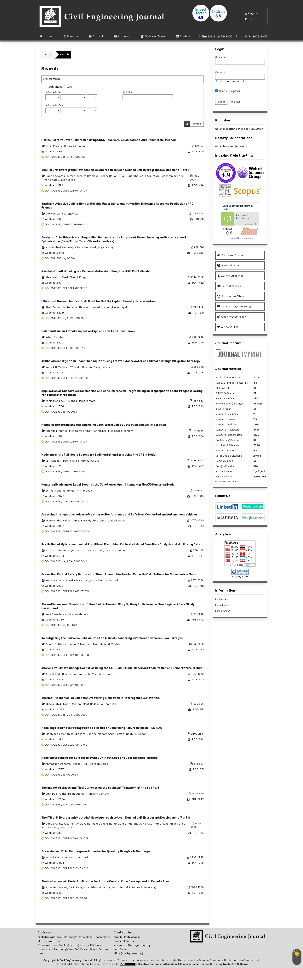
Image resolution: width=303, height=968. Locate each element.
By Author (127, 92)
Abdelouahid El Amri (58, 704)
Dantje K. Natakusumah (60, 176)
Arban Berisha (54, 337)
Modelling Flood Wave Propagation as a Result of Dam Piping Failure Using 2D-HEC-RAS (101, 728)
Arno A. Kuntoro (150, 176)
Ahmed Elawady (82, 520)
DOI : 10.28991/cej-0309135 (61, 774)
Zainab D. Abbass (56, 644)
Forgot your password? (229, 81)
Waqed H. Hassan (81, 367)
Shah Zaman (53, 307)
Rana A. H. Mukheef (57, 367)
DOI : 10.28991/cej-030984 (61, 411)
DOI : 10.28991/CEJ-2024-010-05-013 (67, 655)
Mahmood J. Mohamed (59, 734)
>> (200, 915)
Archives (122, 36)
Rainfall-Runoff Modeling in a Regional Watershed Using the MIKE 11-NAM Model (95, 271)
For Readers (222, 599)
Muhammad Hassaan (77, 307)
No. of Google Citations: (229, 455)
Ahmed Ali (100, 430)
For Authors (221, 605)
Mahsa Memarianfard (81, 401)
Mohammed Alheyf (81, 430)
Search (197, 123)
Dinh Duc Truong (56, 793)
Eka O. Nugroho (129, 176)
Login (249, 19)
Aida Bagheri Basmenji (59, 247)
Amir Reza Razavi (56, 614)
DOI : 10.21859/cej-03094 (60, 258)
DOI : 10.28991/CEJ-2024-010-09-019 (67, 531)
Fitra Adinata (49, 179)
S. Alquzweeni (102, 367)
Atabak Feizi (81, 763)
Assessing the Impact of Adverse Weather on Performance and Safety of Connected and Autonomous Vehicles (119, 514)
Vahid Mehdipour (56, 401)
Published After (53, 92)
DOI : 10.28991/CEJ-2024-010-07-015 (67, 591)
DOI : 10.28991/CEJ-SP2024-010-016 (66, 378)
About (69, 36)
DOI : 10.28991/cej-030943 (61, 625)
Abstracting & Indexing (234, 306)
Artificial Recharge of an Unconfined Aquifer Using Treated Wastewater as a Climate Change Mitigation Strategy (120, 361)
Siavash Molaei (99, 763)
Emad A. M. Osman (77, 580)
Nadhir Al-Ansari (136, 734)
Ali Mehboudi (85, 490)
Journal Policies (229, 286)
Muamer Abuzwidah (58, 520)
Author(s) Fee (227, 327)
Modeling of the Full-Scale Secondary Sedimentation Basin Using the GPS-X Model (98, 454)
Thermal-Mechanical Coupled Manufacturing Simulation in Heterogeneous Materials (100, 698)
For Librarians (222, 610)
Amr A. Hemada (55, 580)
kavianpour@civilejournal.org (131, 945)
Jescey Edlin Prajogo (144, 887)
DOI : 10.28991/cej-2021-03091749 (65, 804)
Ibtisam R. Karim (85, 734)
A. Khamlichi (109, 704)
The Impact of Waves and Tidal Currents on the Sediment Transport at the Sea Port (100, 787)
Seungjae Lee (70, 213)
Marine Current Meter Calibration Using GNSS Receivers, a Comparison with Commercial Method (108, 140)
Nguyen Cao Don (99, 793)
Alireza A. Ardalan (74, 146)
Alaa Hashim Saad (56, 277)
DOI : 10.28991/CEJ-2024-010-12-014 (66, 685)
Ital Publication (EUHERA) (231, 146)
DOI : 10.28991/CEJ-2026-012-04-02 (66, 224)
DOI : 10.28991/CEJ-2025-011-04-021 (66, 838)
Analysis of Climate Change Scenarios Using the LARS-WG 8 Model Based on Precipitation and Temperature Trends (121, 668)
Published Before (54, 105)
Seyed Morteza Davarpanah (85, 550)
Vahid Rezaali (53, 146)
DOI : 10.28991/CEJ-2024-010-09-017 (67, 471)
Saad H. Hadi (53, 674)
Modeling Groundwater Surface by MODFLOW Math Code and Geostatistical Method (99, 757)
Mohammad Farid (172, 176)
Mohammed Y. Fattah (111, 734)
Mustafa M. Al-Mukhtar (107, 644)
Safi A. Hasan (53, 460)
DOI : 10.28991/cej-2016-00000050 (66, 501)
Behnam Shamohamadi (60, 490)
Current (96, 36)
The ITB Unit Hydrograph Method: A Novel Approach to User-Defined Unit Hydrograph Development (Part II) (116, 170)
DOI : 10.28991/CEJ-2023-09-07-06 (66, 348)
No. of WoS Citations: (227, 445)
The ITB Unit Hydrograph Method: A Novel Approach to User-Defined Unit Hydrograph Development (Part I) (115, 817)
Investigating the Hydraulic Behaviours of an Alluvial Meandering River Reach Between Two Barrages (112, 638)
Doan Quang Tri (78, 793)
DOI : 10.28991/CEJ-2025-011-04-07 (66, 441)
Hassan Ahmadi (78, 614)
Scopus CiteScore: (226, 450)
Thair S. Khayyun (80, 277)
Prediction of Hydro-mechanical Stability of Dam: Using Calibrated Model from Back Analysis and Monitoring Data (120, 544)
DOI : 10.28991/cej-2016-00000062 (66, 714)
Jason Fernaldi (120, 887)
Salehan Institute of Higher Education (239, 129)
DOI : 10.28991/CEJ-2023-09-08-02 (66, 898)
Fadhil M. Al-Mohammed (98, 674)
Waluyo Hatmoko (88, 176)
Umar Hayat (119, 307)
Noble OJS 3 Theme (235, 964)
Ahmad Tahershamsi (58, 763)
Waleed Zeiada (117, 520)
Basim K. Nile (71, 460)
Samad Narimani (56, 550)
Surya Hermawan (56, 887)
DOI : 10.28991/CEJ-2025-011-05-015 (66, 190)
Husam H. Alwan (72, 674)
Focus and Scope (230, 255)
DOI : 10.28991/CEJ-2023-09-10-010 (66, 744)
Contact (183, 36)
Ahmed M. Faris (90, 460)
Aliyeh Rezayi (106, 247)
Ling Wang (100, 520)
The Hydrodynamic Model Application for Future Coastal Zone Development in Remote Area (105, 881)
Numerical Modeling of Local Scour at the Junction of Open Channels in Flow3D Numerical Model (108, 484)
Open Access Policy (231, 316)
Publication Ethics (230, 296)
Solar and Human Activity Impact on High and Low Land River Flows (88, 331)
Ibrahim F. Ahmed (56, 430)
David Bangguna (78, 887)
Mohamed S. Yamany (121, 430)
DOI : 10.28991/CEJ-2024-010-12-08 (66, 288)
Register (251, 13)
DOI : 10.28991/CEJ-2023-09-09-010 (66, 868)
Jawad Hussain (101, 307)
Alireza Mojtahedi (86, 247)
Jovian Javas (67, 179)
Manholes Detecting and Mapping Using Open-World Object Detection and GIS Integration (103, 424)
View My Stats (240, 576)
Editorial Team (152, 36)
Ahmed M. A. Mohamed (104, 580)
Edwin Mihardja (100, 887)
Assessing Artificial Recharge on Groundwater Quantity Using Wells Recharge (95, 851)
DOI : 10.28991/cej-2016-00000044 (66, 561)
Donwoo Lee (53, 213)
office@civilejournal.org (128, 953)
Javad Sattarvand (115, 550)
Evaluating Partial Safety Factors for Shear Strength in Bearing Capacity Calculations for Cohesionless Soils (118, 574)
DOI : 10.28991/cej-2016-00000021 (65, 157)
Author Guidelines (230, 275)
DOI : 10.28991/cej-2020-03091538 (66, 318)
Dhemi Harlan (109, 176)
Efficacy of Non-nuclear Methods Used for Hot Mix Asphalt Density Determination (98, 301)
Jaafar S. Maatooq (80, 644)
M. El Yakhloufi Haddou (86, 704)
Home (46, 36)
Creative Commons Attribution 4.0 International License (173, 964)
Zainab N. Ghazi (78, 857)
